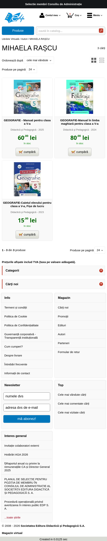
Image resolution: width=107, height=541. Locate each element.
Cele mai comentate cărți (73, 403)
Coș (72, 15)
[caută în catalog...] (66, 30)
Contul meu (49, 15)
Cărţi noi (63, 307)
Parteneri (63, 343)
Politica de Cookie (15, 316)
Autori (61, 334)
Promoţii (63, 316)
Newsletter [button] (12, 385)
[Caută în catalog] (101, 30)
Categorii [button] (12, 270)
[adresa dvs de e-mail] (26, 407)
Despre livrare (13, 355)
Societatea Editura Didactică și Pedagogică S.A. (53, 525)
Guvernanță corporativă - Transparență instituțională (21, 336)
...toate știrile (12, 517)
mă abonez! (27, 419)
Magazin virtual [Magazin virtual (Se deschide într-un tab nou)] (12, 533)
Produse (18, 30)
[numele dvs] (26, 396)
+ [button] (101, 270)
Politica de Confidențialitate (21, 325)
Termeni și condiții (15, 307)
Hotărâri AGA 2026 (16, 454)
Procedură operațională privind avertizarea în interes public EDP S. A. (26, 505)
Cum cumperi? (13, 346)
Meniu (93, 15)
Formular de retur (69, 352)
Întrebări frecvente (15, 364)
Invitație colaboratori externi (21, 445)
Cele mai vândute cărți (72, 394)
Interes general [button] (16, 436)
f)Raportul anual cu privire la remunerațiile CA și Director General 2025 (27, 467)
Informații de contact (17, 373)
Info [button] (7, 297)
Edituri (62, 325)
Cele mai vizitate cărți (71, 412)
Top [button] (61, 385)
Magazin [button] (64, 297)
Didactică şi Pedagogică (23, 129)
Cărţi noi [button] (12, 284)
